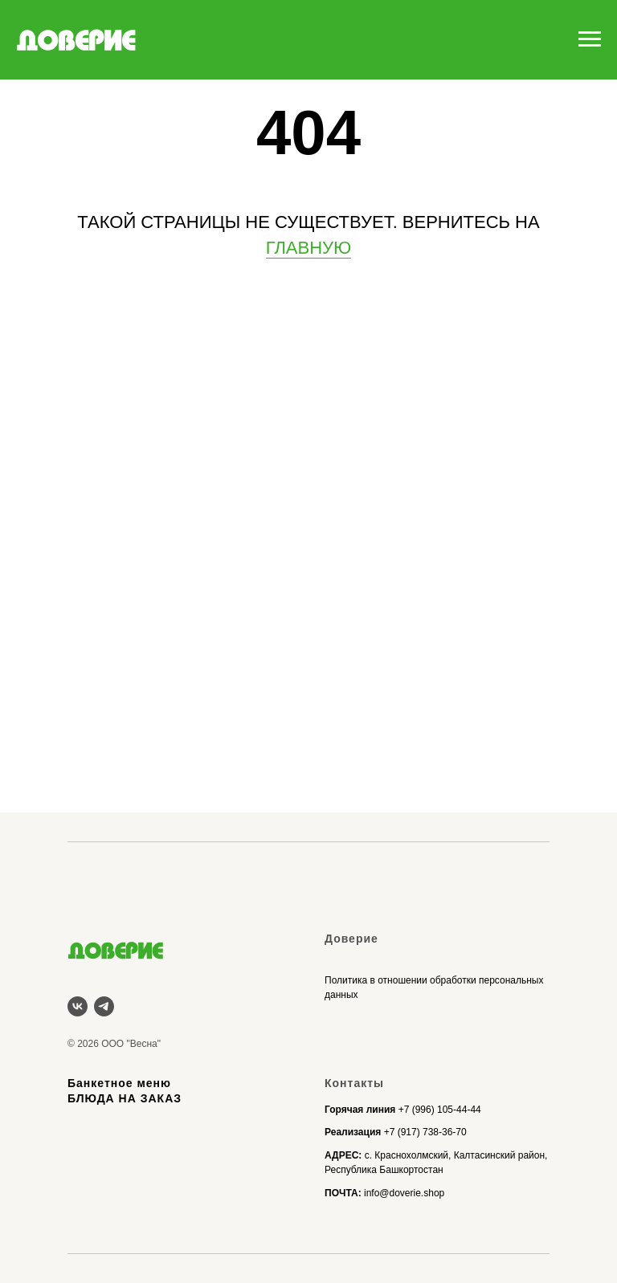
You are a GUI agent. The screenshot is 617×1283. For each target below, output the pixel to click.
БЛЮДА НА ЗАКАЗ (124, 1098)
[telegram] (104, 1006)
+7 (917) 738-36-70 (425, 1132)
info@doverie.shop (404, 1193)
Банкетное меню (119, 1083)
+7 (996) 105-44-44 (439, 1109)
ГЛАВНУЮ (309, 248)
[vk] (77, 1006)
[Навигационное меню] (589, 39)
